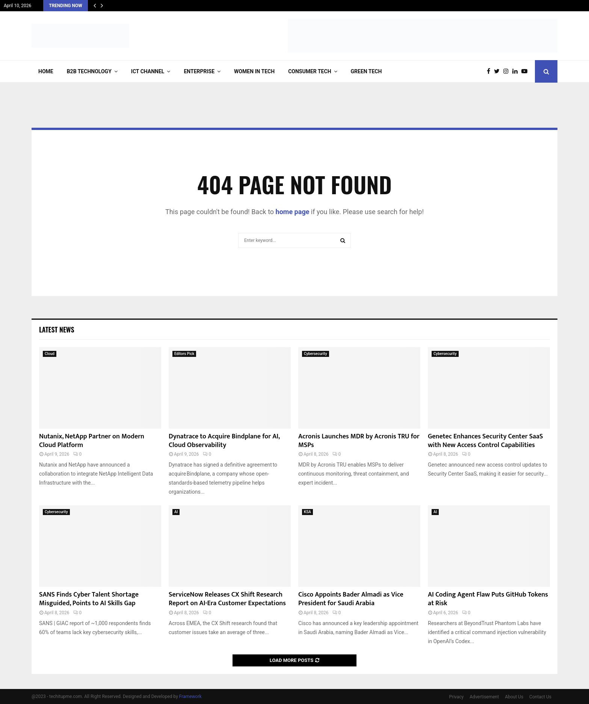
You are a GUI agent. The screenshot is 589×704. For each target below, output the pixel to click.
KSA (307, 512)
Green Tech (366, 71)
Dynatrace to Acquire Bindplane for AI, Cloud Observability (224, 441)
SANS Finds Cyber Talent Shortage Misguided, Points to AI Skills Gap (89, 599)
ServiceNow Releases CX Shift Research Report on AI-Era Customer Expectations (227, 599)
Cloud (49, 354)
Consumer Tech (309, 71)
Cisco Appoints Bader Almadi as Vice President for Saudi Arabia (350, 599)
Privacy (456, 696)
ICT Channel (148, 71)
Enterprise (199, 71)
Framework (190, 696)
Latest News (56, 329)
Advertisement (484, 696)
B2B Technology (89, 71)
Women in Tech (254, 71)
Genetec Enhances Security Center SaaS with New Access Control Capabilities (485, 441)
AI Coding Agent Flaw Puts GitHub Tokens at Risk (488, 599)
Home (45, 71)
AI (176, 512)
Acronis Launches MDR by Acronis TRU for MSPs (359, 441)
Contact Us (540, 696)
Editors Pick (184, 354)
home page (293, 212)
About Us (514, 696)
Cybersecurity (315, 354)
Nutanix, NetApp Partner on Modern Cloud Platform (91, 441)
